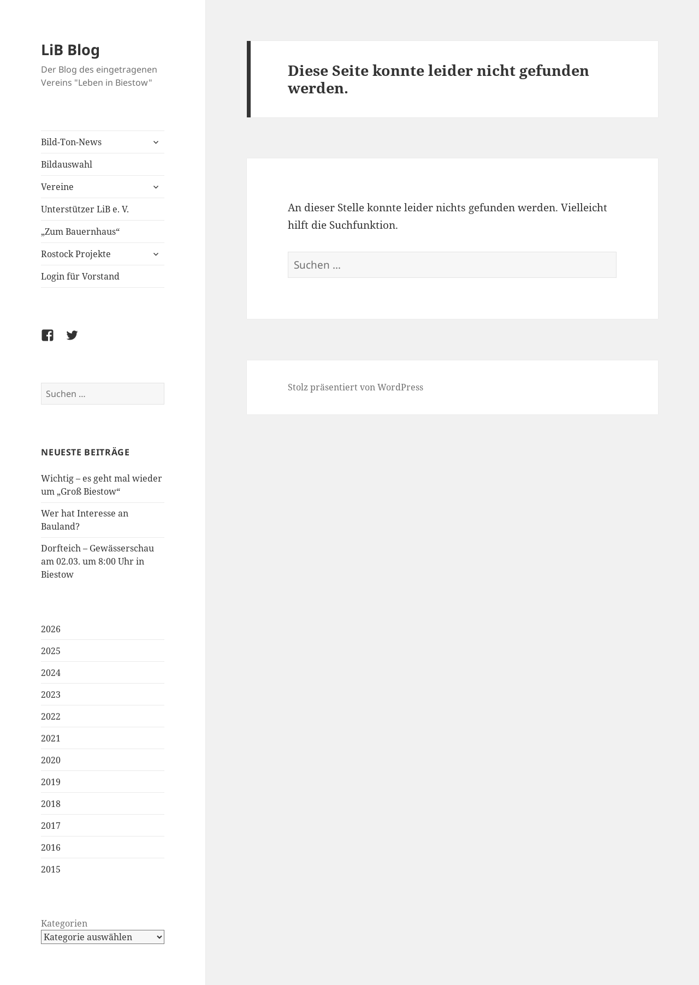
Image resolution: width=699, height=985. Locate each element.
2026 (51, 629)
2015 (51, 869)
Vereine (57, 187)
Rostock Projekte (76, 254)
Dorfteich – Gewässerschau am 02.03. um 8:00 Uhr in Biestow (97, 561)
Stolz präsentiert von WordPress (355, 387)
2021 (51, 738)
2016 (51, 847)
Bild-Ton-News (71, 142)
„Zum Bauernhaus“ (80, 232)
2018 (51, 804)
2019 (51, 782)
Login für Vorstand (80, 276)
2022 (51, 716)
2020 (51, 760)
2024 (51, 673)
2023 (51, 695)
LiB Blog (70, 49)
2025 (51, 651)
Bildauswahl (66, 164)
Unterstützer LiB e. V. (85, 209)
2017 (51, 826)
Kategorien (64, 923)
